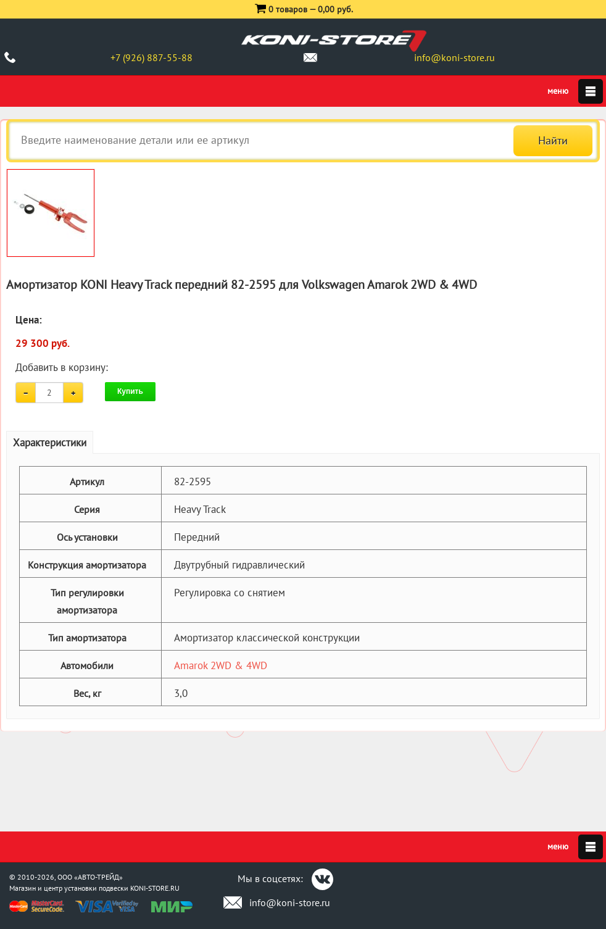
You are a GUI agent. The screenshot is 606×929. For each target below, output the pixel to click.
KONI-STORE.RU (155, 888)
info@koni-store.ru (454, 57)
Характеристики (49, 442)
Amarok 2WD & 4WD (220, 665)
